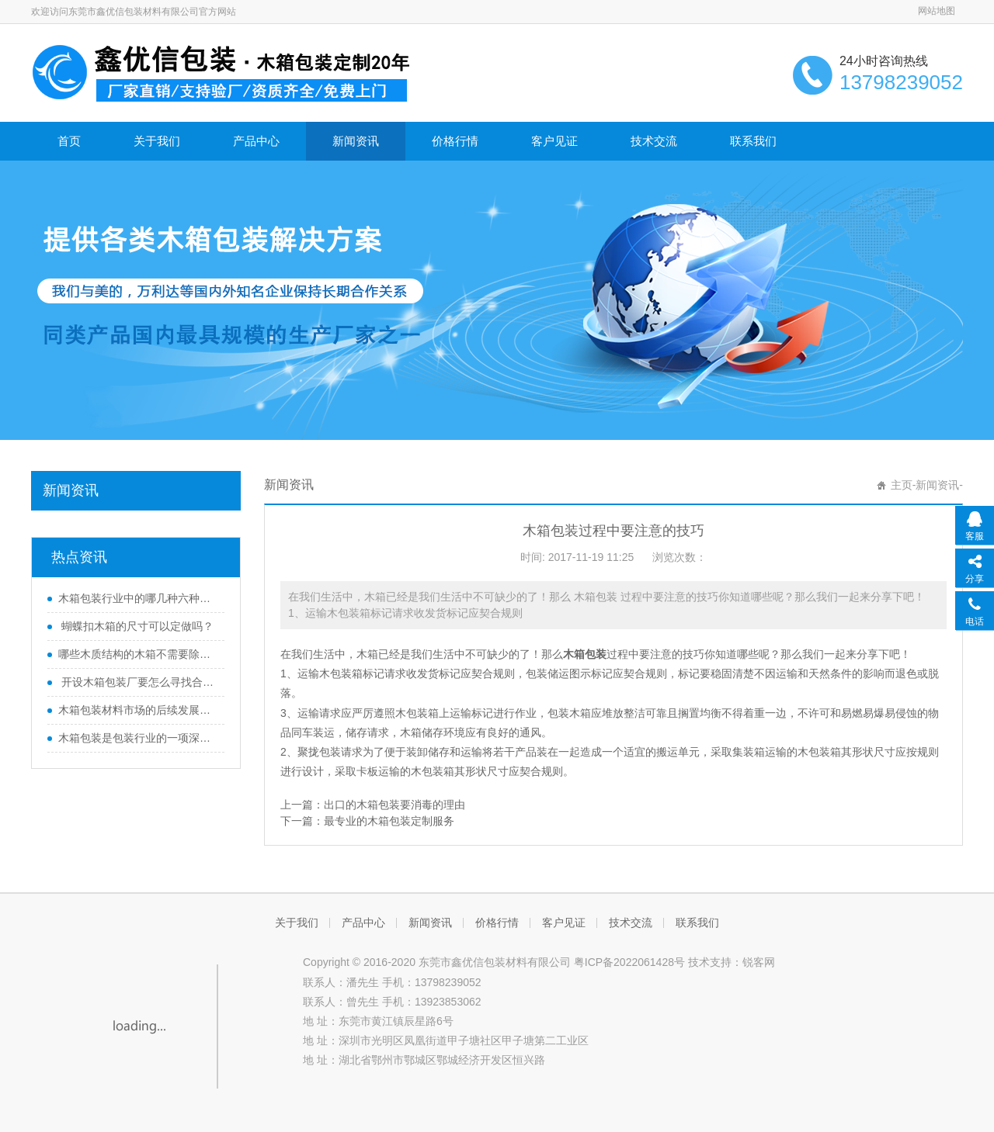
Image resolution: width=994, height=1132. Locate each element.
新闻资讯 (355, 140)
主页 (901, 485)
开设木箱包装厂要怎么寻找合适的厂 (137, 682)
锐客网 (758, 962)
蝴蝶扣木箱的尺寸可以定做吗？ (136, 626)
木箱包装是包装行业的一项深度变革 (137, 738)
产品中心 (256, 140)
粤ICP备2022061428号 (629, 962)
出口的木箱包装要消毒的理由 (394, 804)
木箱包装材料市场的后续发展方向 (137, 710)
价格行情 (455, 140)
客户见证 (554, 140)
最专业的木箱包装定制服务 (389, 821)
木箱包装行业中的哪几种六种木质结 (137, 598)
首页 (69, 140)
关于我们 (157, 140)
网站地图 (936, 10)
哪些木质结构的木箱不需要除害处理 (137, 654)
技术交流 (654, 140)
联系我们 (753, 140)
